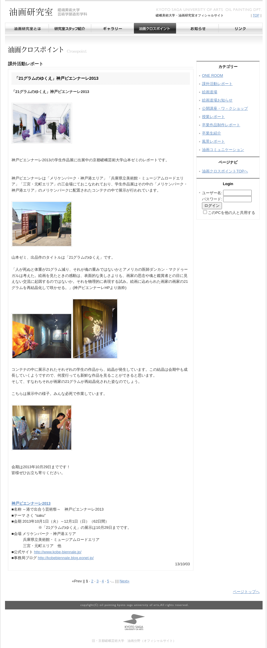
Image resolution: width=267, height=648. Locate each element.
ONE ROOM (212, 75)
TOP (256, 15)
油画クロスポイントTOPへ (225, 171)
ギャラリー (112, 28)
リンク (240, 28)
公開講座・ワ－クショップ (225, 108)
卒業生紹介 (211, 133)
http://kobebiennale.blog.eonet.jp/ (66, 558)
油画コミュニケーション (223, 149)
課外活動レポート (217, 84)
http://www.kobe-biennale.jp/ (57, 552)
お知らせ (197, 28)
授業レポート (213, 116)
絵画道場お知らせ (217, 100)
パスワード (211, 199)
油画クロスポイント (155, 28)
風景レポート (213, 141)
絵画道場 (209, 92)
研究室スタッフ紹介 (70, 28)
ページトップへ (246, 591)
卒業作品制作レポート (221, 125)
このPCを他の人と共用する (231, 212)
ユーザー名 (211, 193)
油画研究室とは (27, 28)
